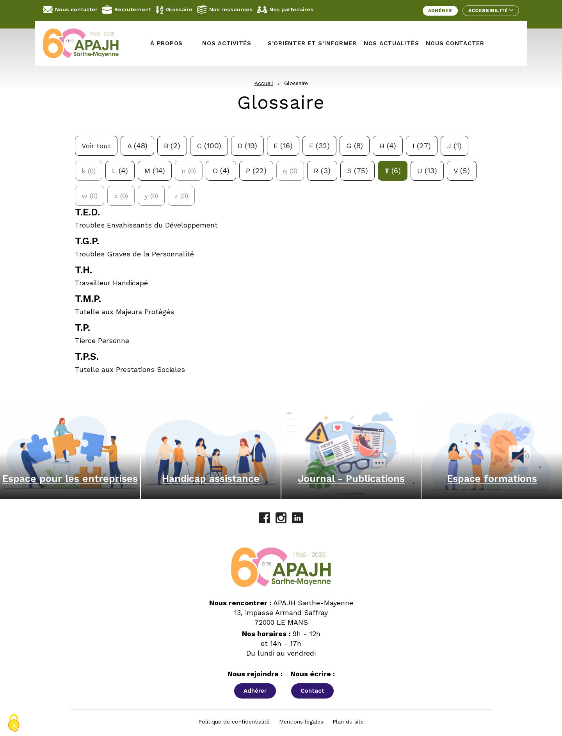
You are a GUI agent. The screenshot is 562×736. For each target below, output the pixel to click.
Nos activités (226, 43)
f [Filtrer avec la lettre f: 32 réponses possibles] (319, 145)
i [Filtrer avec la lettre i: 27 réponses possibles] (422, 145)
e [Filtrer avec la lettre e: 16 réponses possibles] (283, 145)
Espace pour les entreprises (70, 478)
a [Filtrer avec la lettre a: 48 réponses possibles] (137, 145)
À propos (166, 43)
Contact (312, 690)
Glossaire (174, 10)
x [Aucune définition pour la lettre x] (121, 196)
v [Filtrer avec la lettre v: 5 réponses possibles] (462, 170)
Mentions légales (301, 721)
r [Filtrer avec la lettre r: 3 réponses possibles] (322, 170)
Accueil (263, 83)
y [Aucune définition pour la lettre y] (151, 196)
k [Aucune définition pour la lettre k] (89, 171)
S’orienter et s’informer (312, 43)
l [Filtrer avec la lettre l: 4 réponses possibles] (120, 170)
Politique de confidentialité (234, 721)
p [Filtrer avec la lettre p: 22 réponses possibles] (256, 170)
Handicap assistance (211, 478)
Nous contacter (70, 9)
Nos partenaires (285, 9)
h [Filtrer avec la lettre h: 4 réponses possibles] (387, 145)
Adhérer (440, 10)
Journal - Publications (351, 478)
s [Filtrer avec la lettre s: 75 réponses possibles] (357, 170)
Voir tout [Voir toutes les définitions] (96, 146)
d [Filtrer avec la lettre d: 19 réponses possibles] (247, 145)
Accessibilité (490, 10)
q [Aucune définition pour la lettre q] (290, 171)
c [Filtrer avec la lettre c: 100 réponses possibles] (209, 145)
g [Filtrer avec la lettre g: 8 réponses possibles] (354, 145)
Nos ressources (225, 9)
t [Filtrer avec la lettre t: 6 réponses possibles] (392, 170)
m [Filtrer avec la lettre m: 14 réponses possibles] (154, 170)
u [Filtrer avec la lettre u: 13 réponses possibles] (427, 170)
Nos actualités (391, 43)
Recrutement (126, 9)
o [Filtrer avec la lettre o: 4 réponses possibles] (220, 170)
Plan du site (348, 721)
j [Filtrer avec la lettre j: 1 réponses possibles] (454, 145)
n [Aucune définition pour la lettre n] (188, 171)
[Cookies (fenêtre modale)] (13, 723)
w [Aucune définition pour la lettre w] (90, 196)
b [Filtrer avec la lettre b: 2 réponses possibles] (172, 145)
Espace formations (492, 478)
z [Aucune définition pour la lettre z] (181, 196)
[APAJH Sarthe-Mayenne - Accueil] (86, 43)
